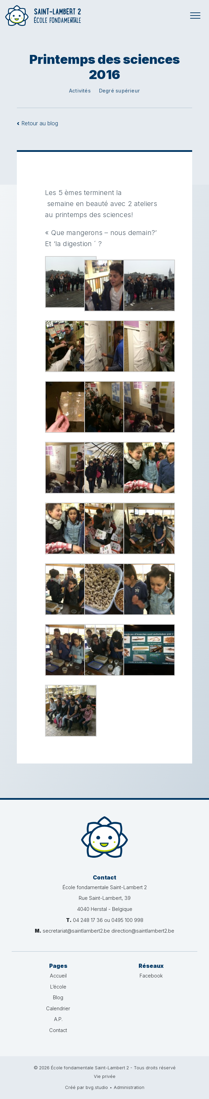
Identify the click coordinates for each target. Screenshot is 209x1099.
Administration (129, 1087)
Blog (58, 997)
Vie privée (105, 1076)
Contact (58, 1030)
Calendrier (58, 1008)
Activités (80, 91)
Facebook (151, 976)
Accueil (58, 976)
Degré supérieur (119, 91)
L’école (58, 987)
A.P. (58, 1019)
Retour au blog (37, 123)
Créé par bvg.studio (86, 1087)
